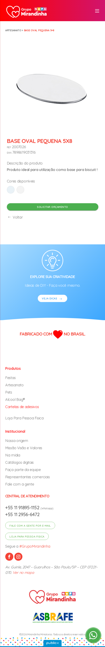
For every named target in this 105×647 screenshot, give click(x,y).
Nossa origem (16, 440)
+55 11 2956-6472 (22, 514)
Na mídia (12, 455)
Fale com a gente (19, 484)
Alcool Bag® (15, 399)
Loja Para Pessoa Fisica (24, 418)
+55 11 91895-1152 (22, 508)
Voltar (15, 217)
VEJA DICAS (52, 299)
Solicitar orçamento (52, 206)
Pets (8, 392)
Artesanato (13, 30)
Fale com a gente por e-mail (30, 525)
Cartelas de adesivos (22, 406)
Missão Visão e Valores (23, 448)
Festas (10, 377)
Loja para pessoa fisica (26, 536)
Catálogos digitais (19, 462)
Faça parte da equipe (23, 469)
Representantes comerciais (27, 477)
